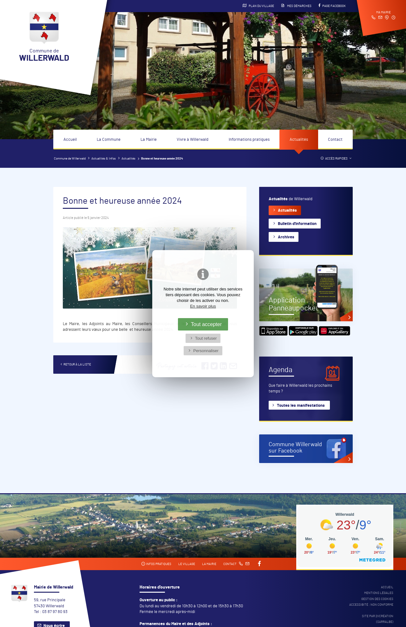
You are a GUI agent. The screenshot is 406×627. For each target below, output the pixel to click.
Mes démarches (296, 6)
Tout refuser (206, 338)
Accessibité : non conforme (371, 604)
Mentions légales (378, 593)
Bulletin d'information (297, 224)
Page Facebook (332, 6)
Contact (335, 140)
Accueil (70, 140)
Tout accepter (206, 324)
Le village (186, 564)
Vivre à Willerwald (192, 140)
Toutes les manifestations (301, 406)
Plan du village (258, 6)
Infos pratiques (156, 564)
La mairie (209, 564)
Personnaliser (206, 350)
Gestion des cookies (377, 599)
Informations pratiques (249, 140)
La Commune (109, 140)
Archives (286, 237)
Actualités (299, 140)
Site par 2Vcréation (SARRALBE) (377, 619)
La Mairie (149, 140)
